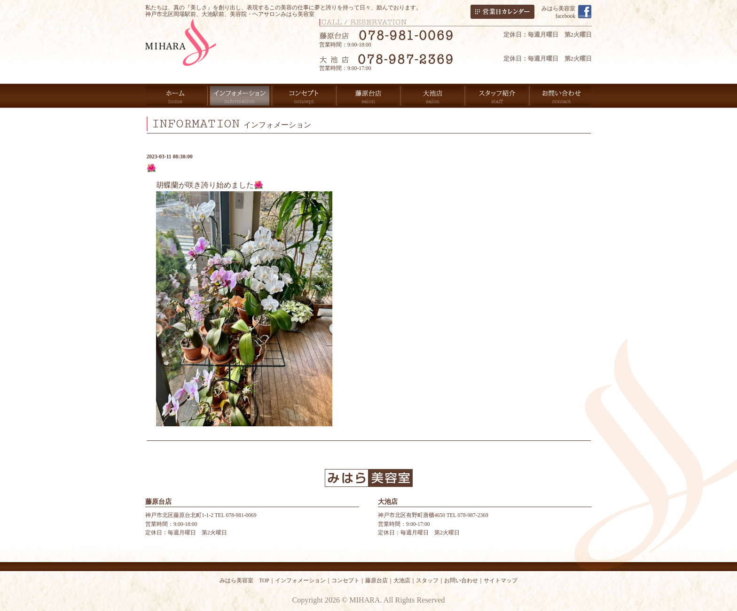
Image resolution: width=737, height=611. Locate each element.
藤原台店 (376, 580)
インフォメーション (300, 580)
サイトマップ (500, 580)
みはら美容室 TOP (244, 580)
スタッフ (427, 580)
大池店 (401, 580)
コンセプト (345, 580)
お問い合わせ (461, 580)
